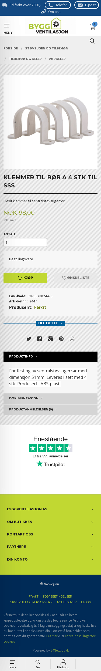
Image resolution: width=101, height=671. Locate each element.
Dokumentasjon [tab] (24, 398)
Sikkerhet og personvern (31, 602)
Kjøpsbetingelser (57, 596)
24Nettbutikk (60, 650)
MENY (7, 26)
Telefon (61, 4)
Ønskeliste (75, 278)
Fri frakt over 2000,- (25, 4)
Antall (10, 234)
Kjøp (25, 278)
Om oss (54, 11)
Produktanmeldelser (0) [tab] (31, 409)
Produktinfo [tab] (21, 356)
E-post (90, 4)
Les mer (51, 636)
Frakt (34, 596)
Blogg (86, 602)
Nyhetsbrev (66, 602)
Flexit (40, 307)
